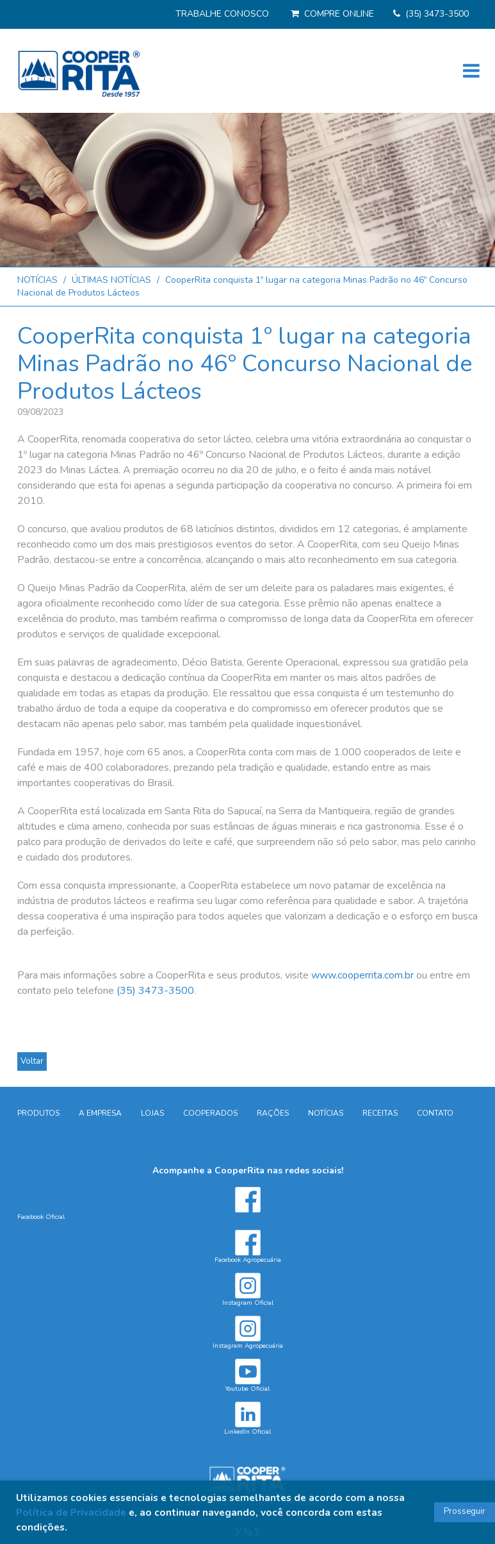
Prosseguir (464, 1511)
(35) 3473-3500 (437, 14)
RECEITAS (380, 1113)
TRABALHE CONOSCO (222, 14)
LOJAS (152, 1113)
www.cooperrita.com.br (362, 975)
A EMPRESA (100, 1113)
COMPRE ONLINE (339, 14)
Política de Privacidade (71, 1512)
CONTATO (435, 1113)
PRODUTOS (38, 1113)
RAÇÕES (273, 1113)
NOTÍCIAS (37, 280)
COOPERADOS (210, 1113)
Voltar (32, 1061)
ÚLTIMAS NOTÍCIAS (111, 280)
